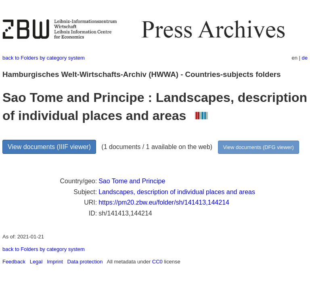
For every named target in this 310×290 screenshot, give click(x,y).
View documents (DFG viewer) (258, 147)
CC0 (157, 262)
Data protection (85, 262)
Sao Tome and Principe (131, 181)
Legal (36, 262)
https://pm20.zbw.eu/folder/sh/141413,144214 (163, 202)
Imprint (55, 262)
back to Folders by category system (43, 58)
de (305, 58)
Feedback (13, 262)
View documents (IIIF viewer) (49, 146)
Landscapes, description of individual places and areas (176, 191)
